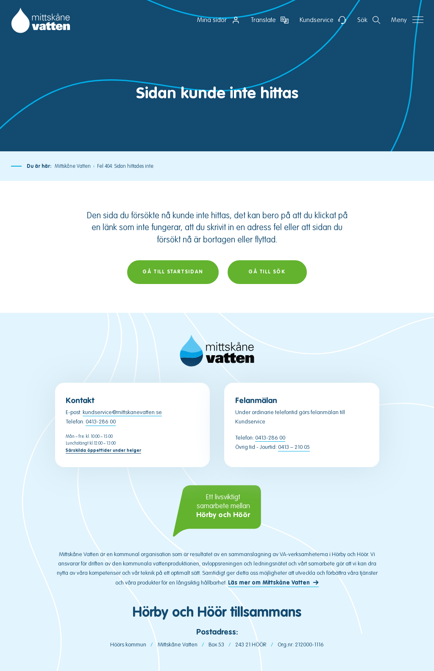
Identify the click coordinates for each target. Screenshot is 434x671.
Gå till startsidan (172, 272)
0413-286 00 (101, 421)
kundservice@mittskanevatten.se (122, 412)
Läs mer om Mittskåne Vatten (269, 582)
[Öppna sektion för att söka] (369, 20)
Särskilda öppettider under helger (103, 450)
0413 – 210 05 (294, 447)
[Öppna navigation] (407, 20)
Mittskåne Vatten (73, 166)
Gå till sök (267, 272)
